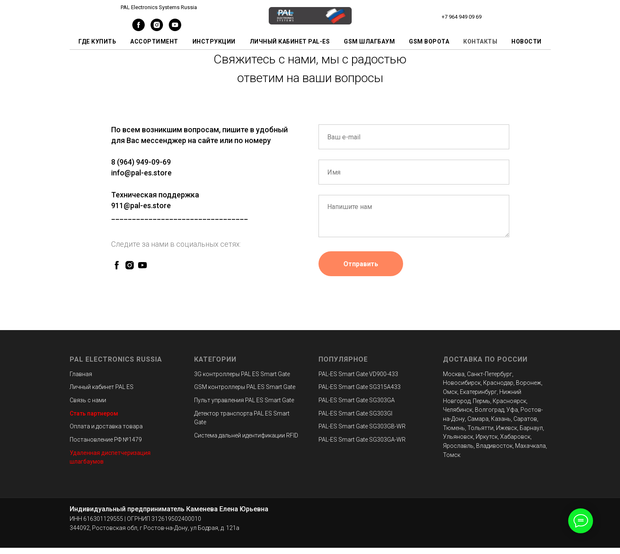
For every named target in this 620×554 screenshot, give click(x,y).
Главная (81, 374)
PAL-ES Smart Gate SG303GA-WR (362, 439)
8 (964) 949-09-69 (141, 162)
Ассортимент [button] (154, 41)
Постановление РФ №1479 (106, 439)
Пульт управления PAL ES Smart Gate (244, 400)
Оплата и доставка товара (106, 426)
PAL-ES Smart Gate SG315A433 (360, 387)
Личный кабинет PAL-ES (290, 41)
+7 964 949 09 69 (461, 17)
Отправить (360, 264)
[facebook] (138, 28)
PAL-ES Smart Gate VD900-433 (358, 374)
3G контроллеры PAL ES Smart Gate (242, 374)
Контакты (480, 41)
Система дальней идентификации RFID (246, 435)
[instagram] (157, 28)
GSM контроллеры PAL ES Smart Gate (244, 387)
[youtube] (175, 28)
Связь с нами (88, 400)
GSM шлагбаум (369, 41)
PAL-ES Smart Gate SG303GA (357, 400)
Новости (526, 41)
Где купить (97, 41)
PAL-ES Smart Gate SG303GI (355, 413)
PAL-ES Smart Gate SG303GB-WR (362, 426)
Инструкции (214, 41)
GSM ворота (429, 41)
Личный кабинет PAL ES (102, 387)
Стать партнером (94, 413)
